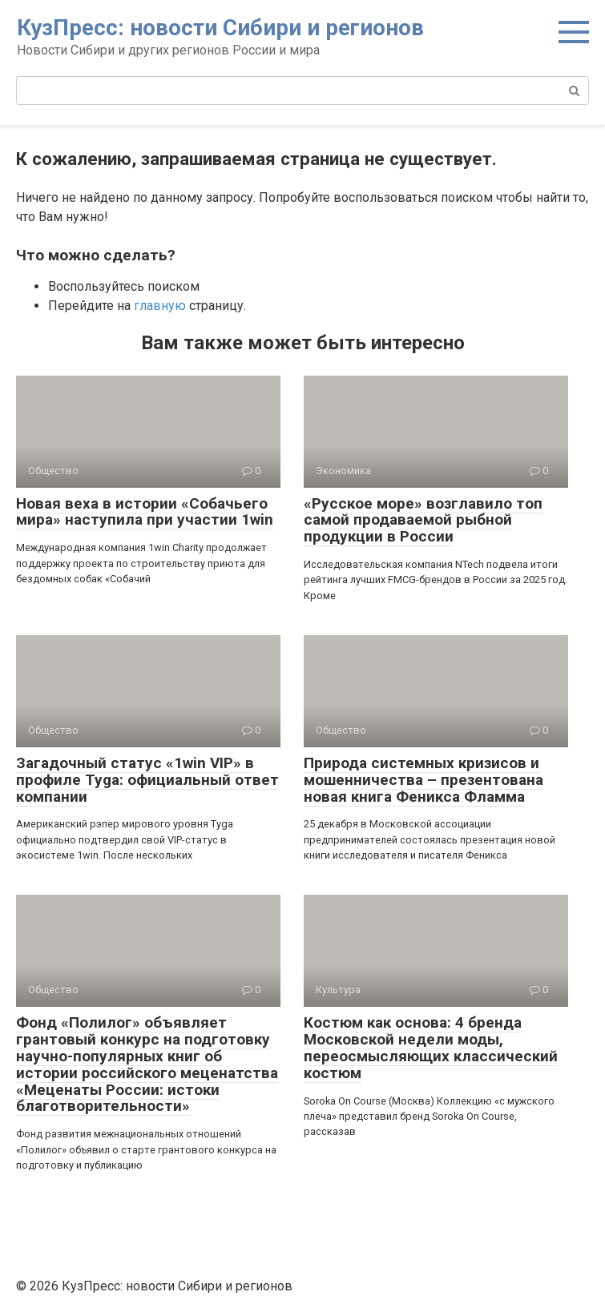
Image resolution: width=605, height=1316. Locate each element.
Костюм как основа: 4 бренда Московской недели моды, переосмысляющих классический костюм (431, 1047)
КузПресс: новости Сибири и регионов (220, 27)
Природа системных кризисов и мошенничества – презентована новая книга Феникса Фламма (423, 780)
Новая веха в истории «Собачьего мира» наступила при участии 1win (144, 511)
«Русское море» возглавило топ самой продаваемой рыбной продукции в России (423, 520)
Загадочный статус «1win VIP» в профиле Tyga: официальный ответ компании (147, 780)
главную (160, 305)
